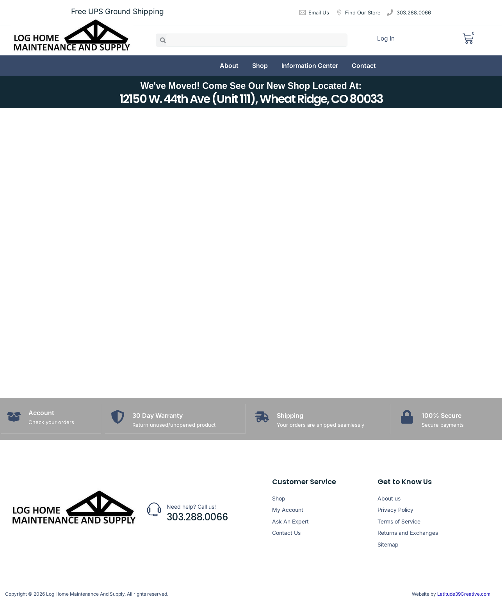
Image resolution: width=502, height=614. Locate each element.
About (229, 65)
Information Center (309, 65)
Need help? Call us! (191, 506)
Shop (260, 65)
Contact (364, 65)
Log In (386, 40)
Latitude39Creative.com (463, 593)
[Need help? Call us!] (154, 509)
